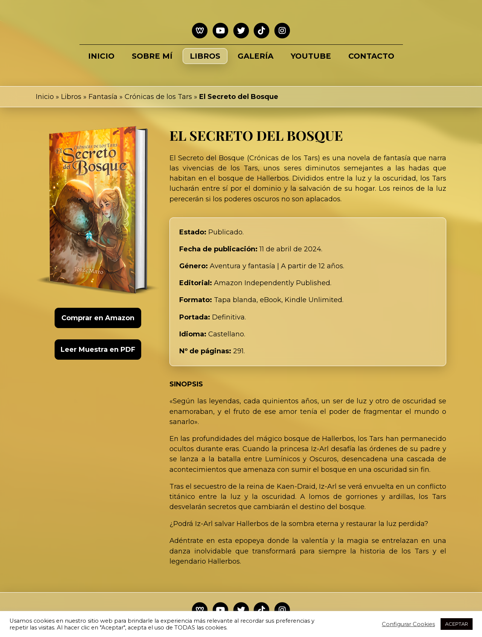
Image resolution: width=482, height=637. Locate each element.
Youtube (311, 56)
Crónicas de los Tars (158, 97)
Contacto (371, 56)
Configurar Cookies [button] (408, 624)
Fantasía (102, 97)
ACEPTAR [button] (456, 624)
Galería (255, 56)
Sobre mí (152, 56)
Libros (205, 56)
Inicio (101, 56)
